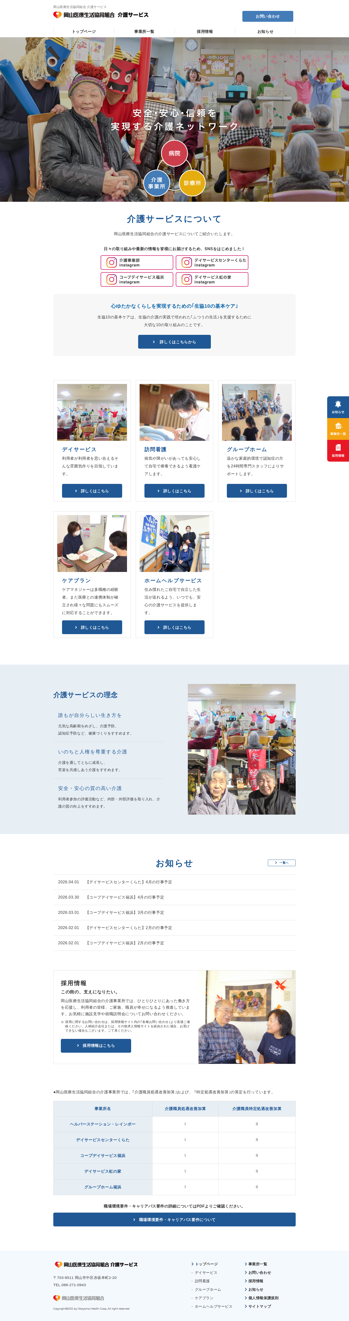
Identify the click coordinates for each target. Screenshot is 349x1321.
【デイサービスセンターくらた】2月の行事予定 (128, 928)
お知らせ (265, 32)
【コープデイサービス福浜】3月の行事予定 (124, 912)
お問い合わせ (268, 16)
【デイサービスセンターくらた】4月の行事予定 (128, 882)
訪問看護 (202, 1281)
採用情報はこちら (99, 1045)
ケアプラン (204, 1298)
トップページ (84, 32)
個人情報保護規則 (263, 1298)
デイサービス (206, 1272)
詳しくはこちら (95, 490)
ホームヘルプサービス (214, 1306)
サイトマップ (259, 1306)
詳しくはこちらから (177, 341)
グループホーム (208, 1289)
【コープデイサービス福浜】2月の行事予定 (124, 943)
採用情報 (205, 32)
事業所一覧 (144, 32)
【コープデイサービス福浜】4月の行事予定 (124, 897)
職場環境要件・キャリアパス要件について (177, 1219)
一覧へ (282, 863)
